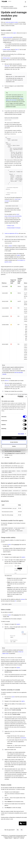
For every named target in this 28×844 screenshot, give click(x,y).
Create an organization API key (11, 236)
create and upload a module (11, 22)
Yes (17, 834)
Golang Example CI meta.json (13, 231)
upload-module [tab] (8, 120)
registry (14, 32)
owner (9, 549)
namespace (23, 742)
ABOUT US (16, 843)
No (21, 834)
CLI (15, 605)
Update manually (7, 49)
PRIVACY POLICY (8, 843)
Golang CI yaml (10, 229)
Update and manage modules (10, 8)
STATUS (22, 843)
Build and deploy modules (7, 6)
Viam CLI (17, 49)
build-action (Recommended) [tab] (11, 117)
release (10, 249)
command (19, 431)
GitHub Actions (6, 58)
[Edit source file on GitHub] (25, 6)
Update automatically (8, 37)
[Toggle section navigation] (25, 1)
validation (6, 427)
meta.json (23, 604)
